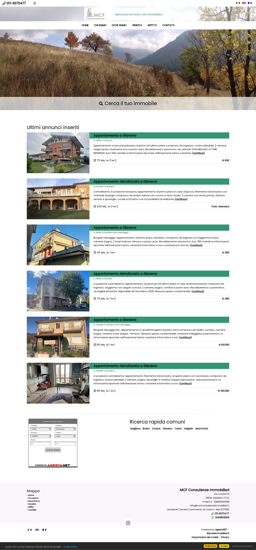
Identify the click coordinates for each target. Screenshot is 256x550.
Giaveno (167, 428)
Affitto (152, 25)
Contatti (168, 25)
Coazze (156, 428)
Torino (178, 428)
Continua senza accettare (242, 546)
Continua (198, 153)
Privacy (225, 537)
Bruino (146, 428)
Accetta (224, 545)
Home (85, 25)
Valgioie (188, 428)
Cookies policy (70, 546)
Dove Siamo (119, 25)
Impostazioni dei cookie (205, 537)
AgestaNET (221, 529)
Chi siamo (100, 25)
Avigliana (135, 428)
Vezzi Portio (201, 428)
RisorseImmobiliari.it (218, 533)
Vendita (137, 25)
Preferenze (210, 545)
